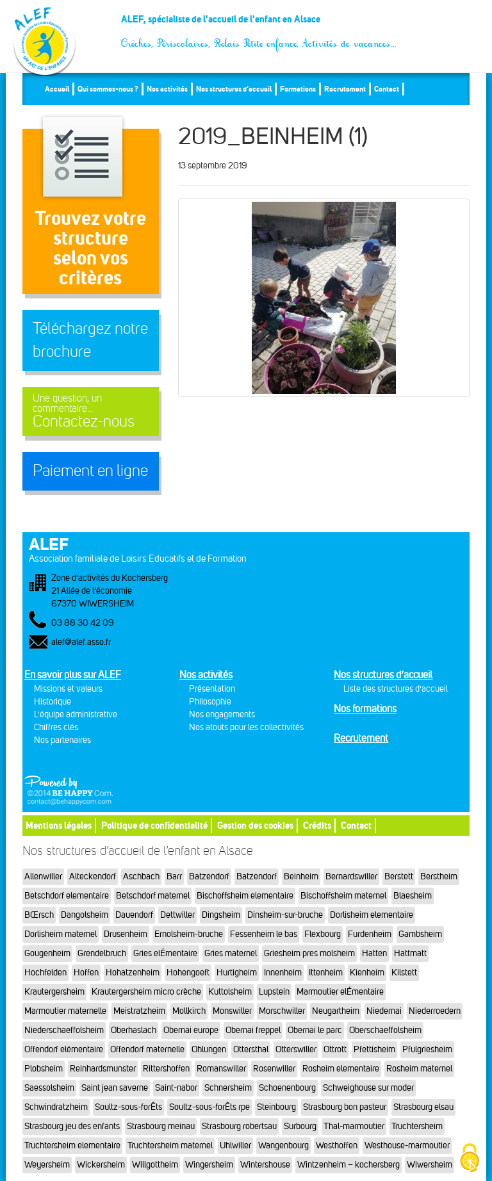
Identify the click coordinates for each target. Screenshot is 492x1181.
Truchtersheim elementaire (72, 1145)
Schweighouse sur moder (368, 1087)
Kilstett (404, 972)
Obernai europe (190, 1030)
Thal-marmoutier (354, 1126)
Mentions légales (59, 825)
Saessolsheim (49, 1087)
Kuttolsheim (230, 991)
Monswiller (232, 1011)
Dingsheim (221, 914)
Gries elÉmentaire (165, 953)
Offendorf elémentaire (63, 1049)
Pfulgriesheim (427, 1049)
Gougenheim (47, 953)
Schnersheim (228, 1087)
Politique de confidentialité (154, 825)
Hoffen (86, 972)
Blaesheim (412, 895)
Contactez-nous (91, 411)
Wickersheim (101, 1164)
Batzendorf (209, 876)
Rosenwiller (274, 1068)
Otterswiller (295, 1049)
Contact (386, 89)
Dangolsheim (84, 914)
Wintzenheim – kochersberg (348, 1164)
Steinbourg (276, 1107)
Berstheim (438, 876)
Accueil (57, 89)
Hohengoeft (188, 972)
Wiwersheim (429, 1164)
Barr (174, 876)
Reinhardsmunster (103, 1068)
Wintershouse (265, 1164)
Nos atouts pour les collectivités (246, 727)
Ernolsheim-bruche (188, 934)
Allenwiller (43, 876)
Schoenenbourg (287, 1087)
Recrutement (345, 89)
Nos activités (167, 89)
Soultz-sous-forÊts (128, 1107)
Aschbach (141, 876)
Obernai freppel (253, 1030)
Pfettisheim (374, 1049)
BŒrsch (39, 914)
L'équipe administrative (75, 714)
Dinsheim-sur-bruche (285, 914)
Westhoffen (336, 1145)
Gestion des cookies (255, 825)
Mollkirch (189, 1011)
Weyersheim (47, 1164)
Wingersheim (209, 1164)
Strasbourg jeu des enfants (72, 1126)
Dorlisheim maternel (60, 934)
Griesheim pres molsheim (309, 953)
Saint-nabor (176, 1087)
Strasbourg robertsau (239, 1126)
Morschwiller (282, 1011)
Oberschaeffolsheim (385, 1030)
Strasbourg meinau (161, 1126)
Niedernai (384, 1011)
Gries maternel (230, 953)
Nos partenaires (62, 740)
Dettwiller (177, 914)
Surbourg (300, 1126)
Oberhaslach (133, 1030)
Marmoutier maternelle (65, 1011)
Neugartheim (335, 1011)
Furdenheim (369, 934)
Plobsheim (43, 1068)
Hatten (374, 953)
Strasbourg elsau (423, 1107)
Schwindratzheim (56, 1107)
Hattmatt (410, 953)
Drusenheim (125, 934)
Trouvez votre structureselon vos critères (90, 247)
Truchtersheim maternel (170, 1145)
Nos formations (365, 709)
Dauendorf (134, 914)
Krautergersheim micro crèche (146, 991)
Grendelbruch (102, 953)
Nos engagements (222, 714)
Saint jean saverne (114, 1087)
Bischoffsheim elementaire (245, 895)
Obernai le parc (315, 1030)
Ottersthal (250, 1049)
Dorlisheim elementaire (371, 914)
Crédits (317, 825)
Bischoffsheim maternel (343, 895)
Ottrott (335, 1049)
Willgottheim (155, 1164)
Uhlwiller (235, 1145)
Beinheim (301, 876)
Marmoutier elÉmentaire (340, 991)
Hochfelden (45, 972)
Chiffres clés (56, 727)
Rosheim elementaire (340, 1068)
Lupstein (274, 991)
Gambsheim (420, 934)
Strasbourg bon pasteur (344, 1107)
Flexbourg (322, 934)
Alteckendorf (92, 876)
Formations (298, 89)
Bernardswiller (351, 876)
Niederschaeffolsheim (64, 1030)
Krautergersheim (54, 991)
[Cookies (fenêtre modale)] (469, 1159)
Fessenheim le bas (263, 934)
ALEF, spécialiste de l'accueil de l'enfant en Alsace (259, 24)
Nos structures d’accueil (234, 89)
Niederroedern (435, 1011)
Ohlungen (209, 1049)
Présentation (212, 688)
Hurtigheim (237, 972)
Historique (52, 701)
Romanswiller (221, 1068)
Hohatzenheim (133, 972)
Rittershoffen (166, 1068)
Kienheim (367, 972)
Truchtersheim (417, 1126)
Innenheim (283, 972)
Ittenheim (326, 972)
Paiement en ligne (90, 470)
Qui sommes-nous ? (108, 89)
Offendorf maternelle (147, 1049)
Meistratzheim (139, 1011)
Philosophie (210, 701)
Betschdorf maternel (153, 895)
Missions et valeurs (68, 688)
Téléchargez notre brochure (90, 340)
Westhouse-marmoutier (407, 1145)
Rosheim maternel (419, 1068)
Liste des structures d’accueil (395, 688)
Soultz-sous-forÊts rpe (209, 1107)
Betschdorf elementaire (66, 895)
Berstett (398, 876)
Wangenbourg (283, 1145)
